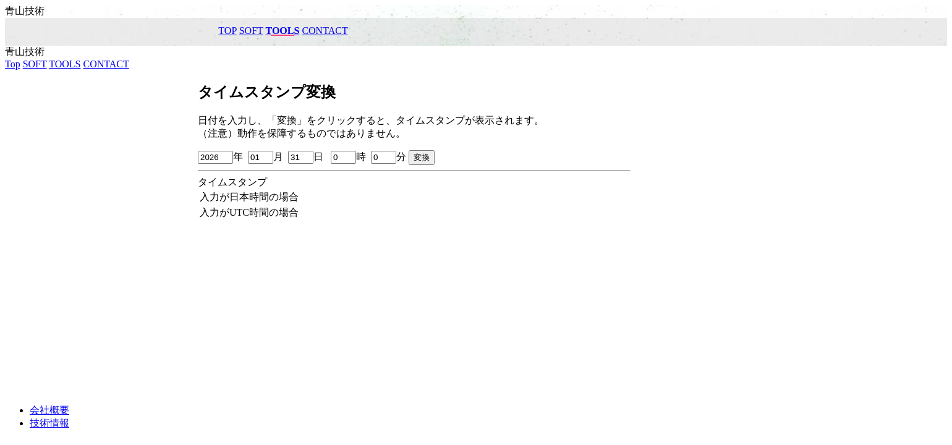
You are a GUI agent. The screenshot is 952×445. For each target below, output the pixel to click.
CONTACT (324, 30)
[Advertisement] (476, 307)
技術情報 (49, 423)
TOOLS (283, 30)
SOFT (251, 30)
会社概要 (49, 410)
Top (227, 30)
